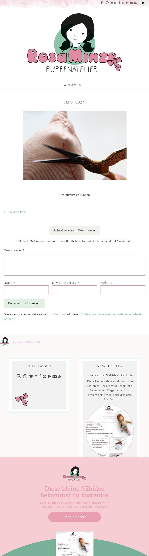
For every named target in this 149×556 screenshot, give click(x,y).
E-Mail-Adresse (66, 282)
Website (106, 282)
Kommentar (14, 250)
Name (9, 282)
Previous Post (17, 212)
